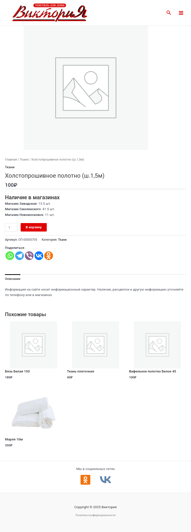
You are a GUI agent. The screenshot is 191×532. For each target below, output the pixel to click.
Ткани (24, 159)
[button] (168, 12)
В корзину (34, 227)
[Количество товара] (11, 227)
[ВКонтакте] (105, 479)
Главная (11, 159)
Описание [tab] (12, 279)
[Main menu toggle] (181, 13)
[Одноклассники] (85, 479)
